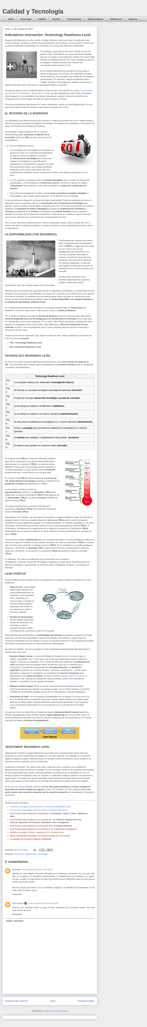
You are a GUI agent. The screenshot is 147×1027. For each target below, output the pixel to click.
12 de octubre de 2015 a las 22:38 (37, 869)
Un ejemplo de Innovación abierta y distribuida (30, 839)
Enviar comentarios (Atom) (56, 1011)
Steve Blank (66, 249)
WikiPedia (12, 362)
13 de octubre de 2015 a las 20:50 (43, 903)
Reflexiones (116, 19)
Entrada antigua (86, 1001)
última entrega (43, 93)
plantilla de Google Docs (76, 676)
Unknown (16, 869)
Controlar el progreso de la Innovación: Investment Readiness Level (40, 806)
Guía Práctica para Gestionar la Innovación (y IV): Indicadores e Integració (43, 829)
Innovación (19, 854)
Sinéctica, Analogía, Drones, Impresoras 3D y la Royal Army (37, 832)
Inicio (11, 19)
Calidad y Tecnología (32, 11)
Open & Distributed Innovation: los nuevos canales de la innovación (40, 836)
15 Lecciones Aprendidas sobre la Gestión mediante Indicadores (39, 810)
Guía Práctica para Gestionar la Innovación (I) (30, 813)
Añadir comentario (15, 921)
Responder (17, 894)
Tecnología (26, 19)
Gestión (56, 19)
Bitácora (133, 19)
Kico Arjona (17, 903)
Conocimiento (74, 19)
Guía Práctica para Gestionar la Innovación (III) (31, 826)
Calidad (42, 19)
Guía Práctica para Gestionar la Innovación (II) (31, 819)
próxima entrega (17, 787)
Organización (31, 854)
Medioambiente (95, 19)
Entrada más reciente (16, 1001)
